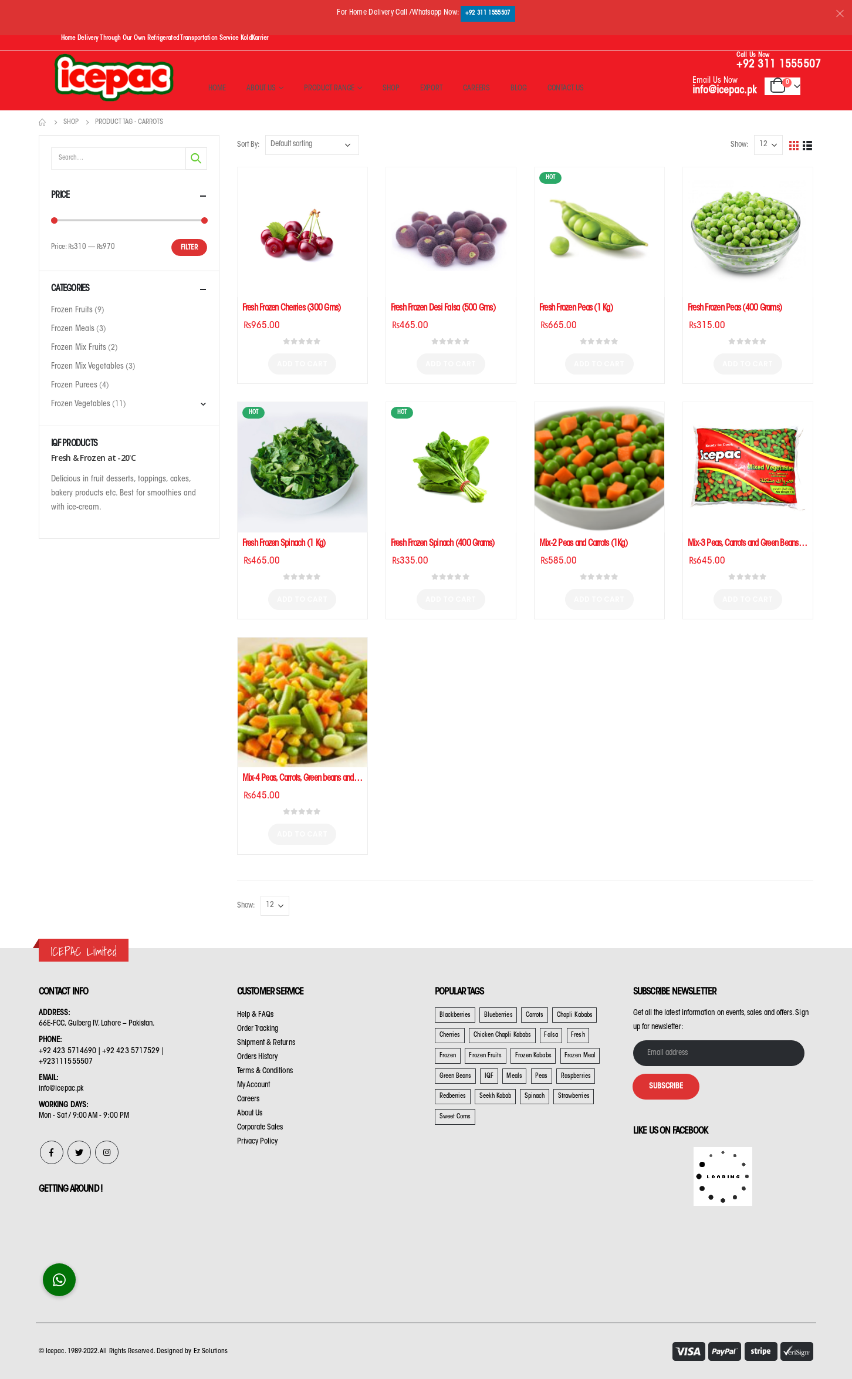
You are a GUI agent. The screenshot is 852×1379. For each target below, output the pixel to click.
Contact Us (565, 88)
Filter (189, 247)
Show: (739, 145)
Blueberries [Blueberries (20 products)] (498, 1015)
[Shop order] (312, 145)
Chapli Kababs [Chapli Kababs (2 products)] (575, 1015)
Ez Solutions (211, 1351)
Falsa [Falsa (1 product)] (550, 1035)
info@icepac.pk (724, 91)
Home (217, 88)
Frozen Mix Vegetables (87, 367)
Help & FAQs (255, 1015)
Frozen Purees (74, 386)
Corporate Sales (260, 1127)
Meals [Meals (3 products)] (514, 1076)
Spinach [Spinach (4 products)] (535, 1096)
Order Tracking (258, 1029)
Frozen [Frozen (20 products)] (447, 1056)
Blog (518, 88)
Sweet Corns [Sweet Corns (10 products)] (455, 1117)
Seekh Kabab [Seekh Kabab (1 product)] (495, 1096)
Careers (476, 88)
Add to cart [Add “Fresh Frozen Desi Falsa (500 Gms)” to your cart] (450, 364)
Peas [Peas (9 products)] (541, 1076)
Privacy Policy (257, 1141)
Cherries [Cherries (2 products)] (450, 1035)
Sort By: (248, 145)
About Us (261, 88)
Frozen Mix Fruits (78, 348)
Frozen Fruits (72, 310)
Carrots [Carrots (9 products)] (534, 1015)
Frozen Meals (72, 329)
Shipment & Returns (266, 1043)
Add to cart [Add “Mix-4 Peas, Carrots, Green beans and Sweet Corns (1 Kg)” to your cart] (302, 834)
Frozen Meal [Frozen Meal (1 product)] (580, 1056)
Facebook (51, 1152)
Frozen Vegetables (80, 404)
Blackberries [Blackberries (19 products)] (455, 1015)
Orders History (257, 1057)
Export (431, 88)
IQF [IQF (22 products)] (489, 1076)
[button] (59, 1279)
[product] (302, 232)
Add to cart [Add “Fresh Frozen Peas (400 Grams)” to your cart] (747, 364)
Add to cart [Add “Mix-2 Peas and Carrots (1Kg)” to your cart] (599, 599)
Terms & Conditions (265, 1071)
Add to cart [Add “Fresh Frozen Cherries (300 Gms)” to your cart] (302, 364)
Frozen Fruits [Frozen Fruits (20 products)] (485, 1056)
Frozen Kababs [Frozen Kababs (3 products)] (533, 1056)
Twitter (79, 1152)
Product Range (329, 88)
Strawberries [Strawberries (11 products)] (574, 1096)
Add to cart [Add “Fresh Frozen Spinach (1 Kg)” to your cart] (302, 599)
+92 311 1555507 (487, 13)
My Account (254, 1085)
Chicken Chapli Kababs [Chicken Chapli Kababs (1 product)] (502, 1035)
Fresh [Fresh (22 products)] (577, 1035)
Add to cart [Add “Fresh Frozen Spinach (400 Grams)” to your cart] (450, 599)
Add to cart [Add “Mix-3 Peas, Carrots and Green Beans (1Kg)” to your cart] (747, 599)
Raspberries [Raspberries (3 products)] (576, 1076)
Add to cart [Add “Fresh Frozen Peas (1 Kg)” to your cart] (599, 364)
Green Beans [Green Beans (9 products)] (455, 1076)
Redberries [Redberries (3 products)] (452, 1096)
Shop (391, 88)
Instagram (107, 1152)
